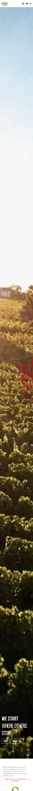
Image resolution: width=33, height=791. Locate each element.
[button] (23, 3)
